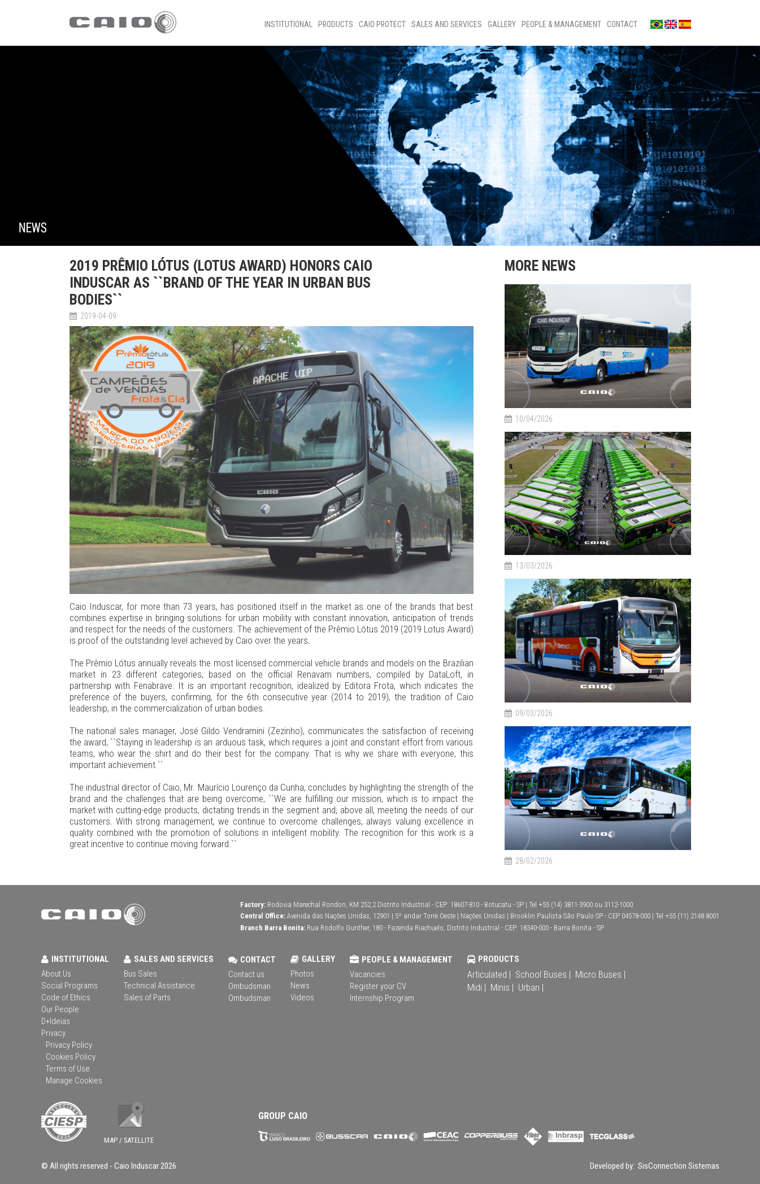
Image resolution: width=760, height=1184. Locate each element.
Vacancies (367, 974)
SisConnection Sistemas (677, 1166)
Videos (302, 997)
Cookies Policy (70, 1057)
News (300, 986)
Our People (60, 1009)
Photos (302, 974)
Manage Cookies (74, 1080)
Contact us (246, 974)
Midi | (476, 987)
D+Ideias (55, 1021)
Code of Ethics (65, 997)
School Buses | (543, 974)
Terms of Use (68, 1069)
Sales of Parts (147, 997)
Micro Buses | (600, 974)
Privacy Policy (69, 1045)
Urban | (531, 987)
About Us (56, 974)
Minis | (502, 987)
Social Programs (69, 986)
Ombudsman (249, 986)
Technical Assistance (159, 986)
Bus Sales (140, 974)
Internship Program (382, 998)
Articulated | (489, 974)
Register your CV (378, 986)
